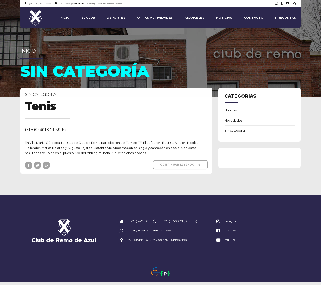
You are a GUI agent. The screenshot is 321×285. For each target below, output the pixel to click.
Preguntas (285, 17)
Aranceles (194, 17)
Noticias (224, 17)
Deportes (116, 17)
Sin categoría (40, 94)
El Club (88, 17)
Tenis (40, 106)
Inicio (64, 17)
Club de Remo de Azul (64, 240)
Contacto (254, 17)
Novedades (233, 120)
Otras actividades (155, 17)
